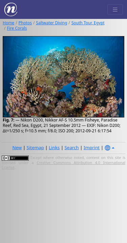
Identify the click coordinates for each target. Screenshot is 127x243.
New (17, 147)
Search (72, 147)
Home (8, 23)
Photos (25, 23)
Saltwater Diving (51, 23)
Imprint (92, 147)
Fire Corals (17, 28)
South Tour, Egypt (88, 23)
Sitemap (35, 147)
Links (54, 147)
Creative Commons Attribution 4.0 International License (63, 165)
